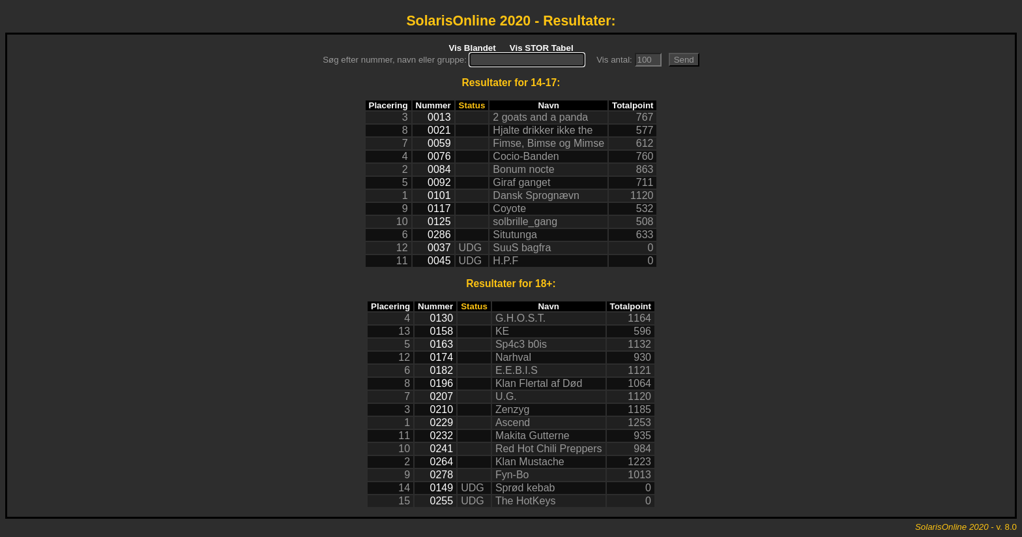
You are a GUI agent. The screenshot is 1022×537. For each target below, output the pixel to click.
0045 (439, 260)
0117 (439, 208)
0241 (442, 448)
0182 (442, 370)
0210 (442, 409)
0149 (442, 487)
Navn (548, 105)
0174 (442, 357)
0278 (442, 474)
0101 (439, 195)
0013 (439, 117)
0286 (439, 234)
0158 (442, 331)
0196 (442, 383)
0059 (439, 143)
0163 (442, 344)
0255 (442, 500)
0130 (442, 318)
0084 (439, 169)
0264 (442, 461)
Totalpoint (632, 105)
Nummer (433, 105)
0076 (439, 156)
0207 (442, 396)
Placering (388, 105)
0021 (439, 130)
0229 (442, 422)
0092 (439, 182)
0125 (439, 221)
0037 (439, 247)
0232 (442, 435)
